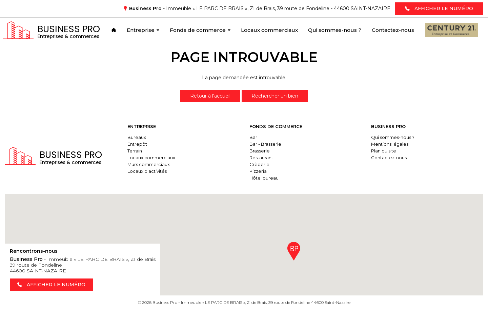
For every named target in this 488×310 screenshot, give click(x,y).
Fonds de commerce (275, 126)
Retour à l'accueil (210, 96)
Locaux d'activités (147, 171)
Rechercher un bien (274, 96)
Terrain (134, 150)
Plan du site (383, 150)
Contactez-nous (389, 157)
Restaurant (261, 157)
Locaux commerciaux (151, 157)
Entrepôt (137, 144)
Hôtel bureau (264, 178)
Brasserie (259, 150)
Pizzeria (258, 171)
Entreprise (141, 126)
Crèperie (259, 164)
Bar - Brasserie (265, 144)
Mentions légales (389, 144)
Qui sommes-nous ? (392, 137)
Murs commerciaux (148, 164)
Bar (253, 137)
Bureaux (136, 137)
